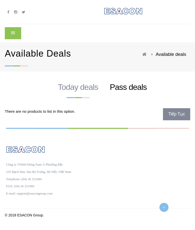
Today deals (78, 87)
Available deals (171, 54)
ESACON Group (30, 215)
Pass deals (128, 87)
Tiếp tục (176, 114)
